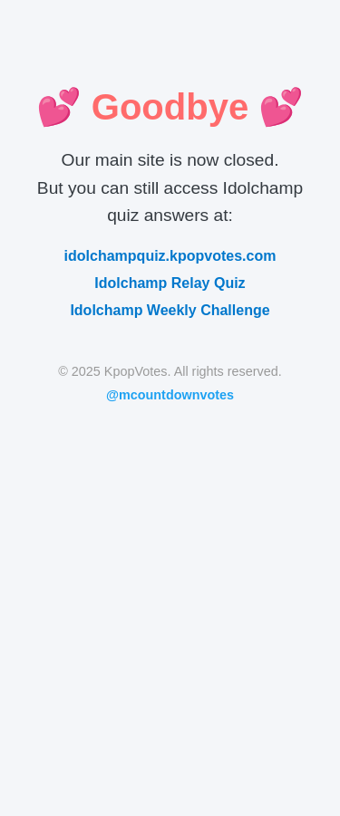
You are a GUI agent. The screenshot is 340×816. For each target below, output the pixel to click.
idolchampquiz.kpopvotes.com (170, 256)
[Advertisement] (170, 596)
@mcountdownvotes (170, 395)
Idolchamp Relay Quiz (169, 283)
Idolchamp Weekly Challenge (169, 310)
